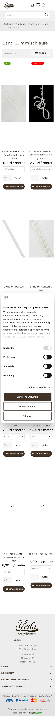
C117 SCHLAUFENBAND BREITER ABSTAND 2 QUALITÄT (41, 155)
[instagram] (27, 662)
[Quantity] (7, 178)
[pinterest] (27, 658)
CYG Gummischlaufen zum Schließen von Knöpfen (13, 155)
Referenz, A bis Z (14, 53)
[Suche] (27, 15)
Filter (40, 53)
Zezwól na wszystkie (27, 396)
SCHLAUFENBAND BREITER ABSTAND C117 (14, 557)
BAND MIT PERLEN (14, 286)
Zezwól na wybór (27, 406)
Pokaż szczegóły (37, 387)
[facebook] (27, 654)
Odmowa (27, 416)
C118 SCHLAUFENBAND (41, 554)
